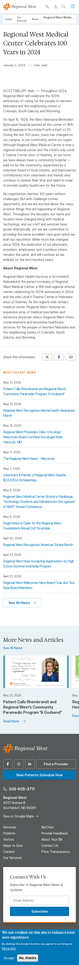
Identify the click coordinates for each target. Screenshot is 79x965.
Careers (9, 852)
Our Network (22, 19)
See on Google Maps (18, 816)
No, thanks (27, 958)
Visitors (8, 839)
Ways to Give (13, 845)
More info (9, 948)
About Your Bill (51, 839)
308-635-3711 (22, 789)
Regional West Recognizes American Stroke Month (38, 545)
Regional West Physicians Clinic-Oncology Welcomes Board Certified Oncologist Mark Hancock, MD (33, 437)
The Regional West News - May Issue (28, 458)
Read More (11, 721)
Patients (9, 833)
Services (9, 827)
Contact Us (49, 845)
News (35, 19)
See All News (19, 603)
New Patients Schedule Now (39, 775)
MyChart (47, 827)
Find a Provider (56, 764)
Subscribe (39, 911)
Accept (9, 958)
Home (8, 19)
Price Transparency (55, 852)
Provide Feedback (54, 833)
